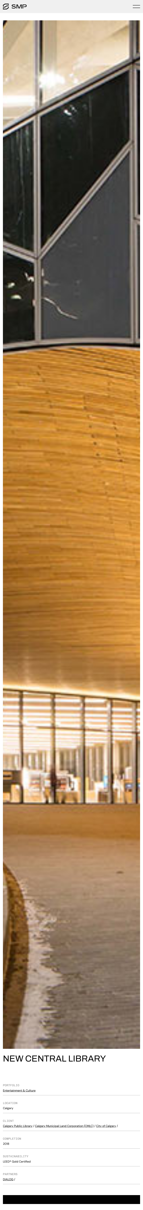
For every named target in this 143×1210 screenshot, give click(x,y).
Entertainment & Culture (19, 1090)
